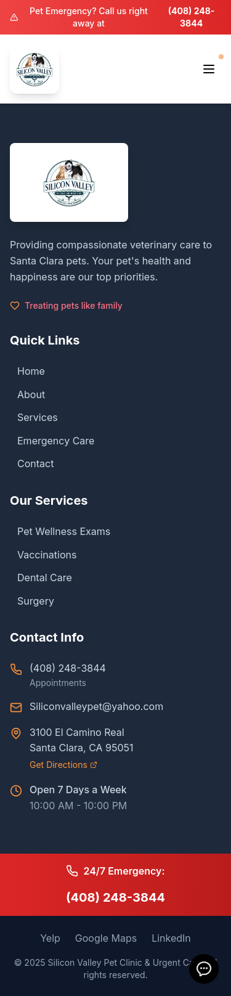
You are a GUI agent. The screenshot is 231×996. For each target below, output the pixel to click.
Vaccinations (43, 555)
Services (34, 417)
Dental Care (41, 577)
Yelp (50, 938)
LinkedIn (171, 938)
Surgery (32, 601)
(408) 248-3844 (191, 17)
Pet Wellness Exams (60, 531)
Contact (32, 463)
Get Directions (63, 764)
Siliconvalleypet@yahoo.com (96, 706)
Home (27, 371)
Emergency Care (52, 441)
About (27, 394)
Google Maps (106, 938)
